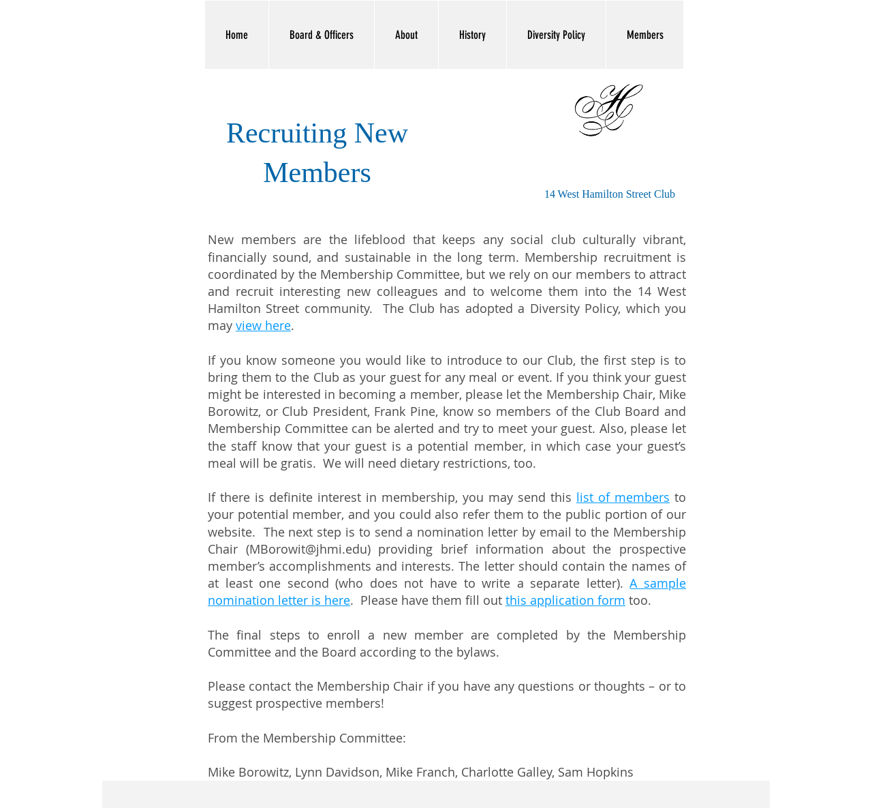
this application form (565, 600)
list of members (623, 497)
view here (263, 325)
